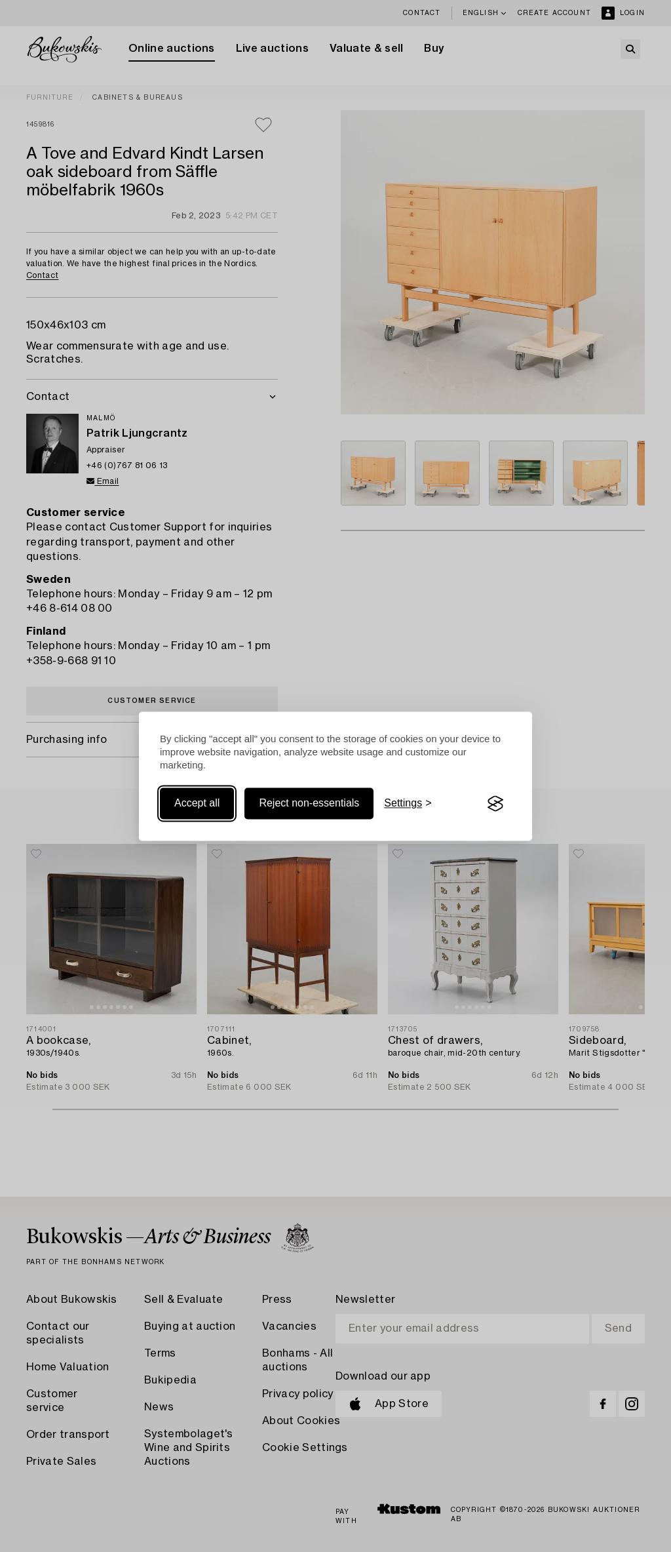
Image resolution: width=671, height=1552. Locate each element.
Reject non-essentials (309, 803)
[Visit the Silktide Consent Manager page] (495, 804)
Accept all (197, 803)
